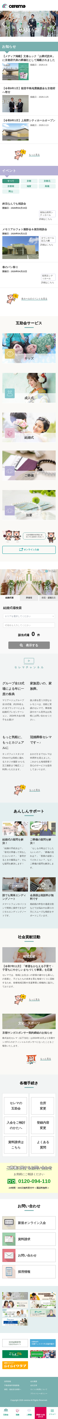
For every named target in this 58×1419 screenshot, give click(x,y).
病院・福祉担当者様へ (12, 1389)
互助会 (5, 1415)
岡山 (11, 191)
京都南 (10, 186)
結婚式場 (9, 598)
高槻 (47, 186)
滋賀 (29, 186)
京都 (29, 181)
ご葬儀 (29, 1415)
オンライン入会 (31, 549)
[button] (4, 24)
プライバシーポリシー (38, 1393)
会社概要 (33, 1381)
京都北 (47, 181)
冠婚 (17, 1415)
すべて (10, 181)
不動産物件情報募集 (11, 1385)
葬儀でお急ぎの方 (40, 1416)
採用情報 (7, 1381)
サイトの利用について (38, 1389)
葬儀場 (29, 598)
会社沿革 (33, 1385)
